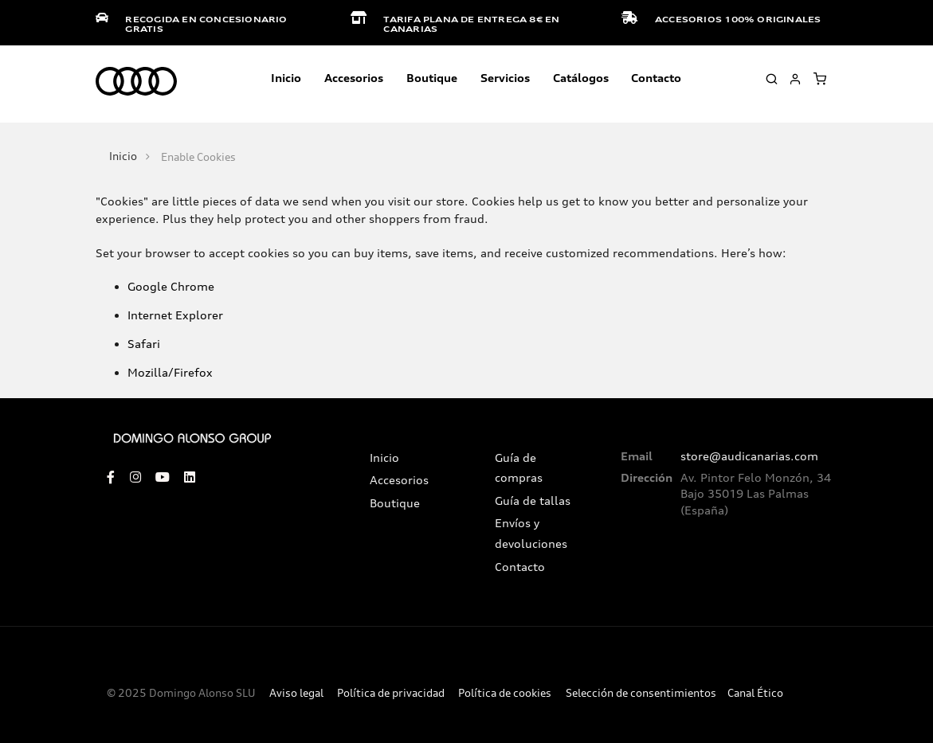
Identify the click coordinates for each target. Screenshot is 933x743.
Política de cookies (504, 693)
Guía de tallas (532, 501)
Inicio (286, 77)
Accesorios (399, 480)
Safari (143, 343)
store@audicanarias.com (749, 456)
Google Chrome (170, 286)
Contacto (656, 77)
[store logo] (136, 82)
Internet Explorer (175, 315)
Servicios (505, 77)
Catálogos (581, 77)
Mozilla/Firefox (170, 372)
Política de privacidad (391, 693)
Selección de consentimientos (641, 693)
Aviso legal (296, 693)
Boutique (431, 77)
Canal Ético (755, 693)
